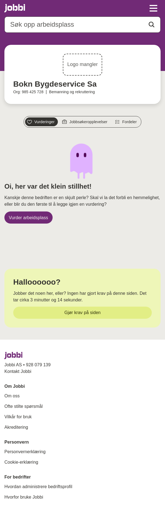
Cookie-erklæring (21, 462)
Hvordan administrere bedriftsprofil (38, 486)
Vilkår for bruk (18, 416)
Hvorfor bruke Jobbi (23, 497)
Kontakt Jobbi (17, 371)
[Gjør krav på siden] (82, 313)
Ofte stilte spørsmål (23, 406)
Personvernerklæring (24, 451)
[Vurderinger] (41, 121)
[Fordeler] (126, 121)
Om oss (12, 396)
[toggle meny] (153, 8)
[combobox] (82, 24)
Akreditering (16, 427)
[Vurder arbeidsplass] (28, 217)
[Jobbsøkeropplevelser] (85, 121)
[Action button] (151, 24)
